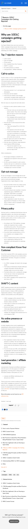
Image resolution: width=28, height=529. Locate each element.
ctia (14, 475)
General (14, 8)
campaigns (4, 475)
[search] (14, 11)
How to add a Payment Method (11, 428)
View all (4, 467)
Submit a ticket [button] (14, 521)
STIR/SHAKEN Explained (9, 434)
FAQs (4, 464)
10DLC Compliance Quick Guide (11, 458)
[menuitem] (22, 3)
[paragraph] (14, 216)
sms (18, 475)
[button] (22, 3)
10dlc (10, 475)
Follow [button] (3, 418)
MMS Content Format (8, 431)
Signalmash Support (6, 8)
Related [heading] (7, 479)
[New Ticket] (14, 521)
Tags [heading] (4, 471)
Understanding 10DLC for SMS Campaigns (14, 461)
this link (7, 388)
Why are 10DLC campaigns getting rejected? (15, 28)
